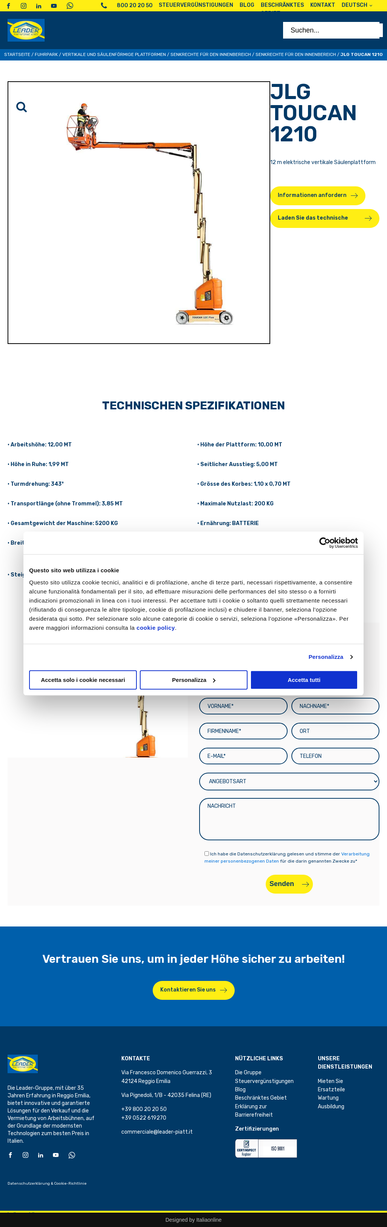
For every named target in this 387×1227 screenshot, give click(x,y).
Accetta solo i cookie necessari (83, 680)
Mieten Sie (330, 1081)
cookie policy (155, 627)
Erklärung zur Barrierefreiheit (254, 1110)
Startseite (17, 54)
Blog (240, 1089)
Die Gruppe (248, 1072)
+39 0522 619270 (143, 1118)
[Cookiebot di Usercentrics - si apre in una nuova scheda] (325, 542)
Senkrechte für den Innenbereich (210, 54)
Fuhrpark (46, 54)
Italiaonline (208, 1220)
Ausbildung (331, 1106)
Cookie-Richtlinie (70, 1183)
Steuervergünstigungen (264, 1081)
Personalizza (325, 657)
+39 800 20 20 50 (144, 1109)
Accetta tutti (304, 680)
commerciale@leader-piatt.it (157, 1132)
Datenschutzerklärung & (30, 1183)
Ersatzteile (331, 1089)
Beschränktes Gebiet (261, 1098)
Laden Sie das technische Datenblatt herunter (313, 221)
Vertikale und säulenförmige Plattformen (114, 54)
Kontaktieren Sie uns (188, 990)
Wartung (328, 1098)
